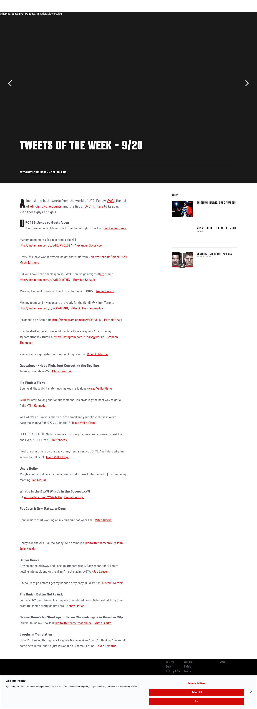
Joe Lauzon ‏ (101, 571)
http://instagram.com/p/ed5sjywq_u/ (79, 337)
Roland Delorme (97, 354)
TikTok (187, 666)
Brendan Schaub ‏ (84, 280)
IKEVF (26, 400)
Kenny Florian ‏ (76, 606)
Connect (182, 13)
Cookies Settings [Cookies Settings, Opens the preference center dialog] (197, 683)
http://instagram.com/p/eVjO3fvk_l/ (76, 320)
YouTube (188, 662)
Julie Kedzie (27, 549)
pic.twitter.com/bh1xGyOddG (104, 543)
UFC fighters (94, 207)
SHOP (229, 13)
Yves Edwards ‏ (107, 646)
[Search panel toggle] (239, 13)
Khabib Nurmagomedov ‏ (88, 308)
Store (169, 666)
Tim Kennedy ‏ (37, 406)
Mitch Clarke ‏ (103, 520)
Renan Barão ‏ (105, 291)
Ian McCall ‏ (39, 480)
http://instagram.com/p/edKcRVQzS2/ (46, 245)
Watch (196, 13)
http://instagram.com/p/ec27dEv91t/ (45, 308)
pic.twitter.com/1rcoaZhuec (73, 623)
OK (196, 701)
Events (15, 13)
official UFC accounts (46, 207)
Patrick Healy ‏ (113, 320)
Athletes (46, 13)
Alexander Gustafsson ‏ (89, 245)
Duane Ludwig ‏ (74, 497)
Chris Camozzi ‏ (62, 371)
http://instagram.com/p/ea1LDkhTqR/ (45, 280)
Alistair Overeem (113, 583)
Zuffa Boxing (213, 13)
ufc (102, 274)
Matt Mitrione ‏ (30, 263)
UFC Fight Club (173, 671)
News (60, 13)
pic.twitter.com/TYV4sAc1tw (43, 497)
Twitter (188, 671)
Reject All (196, 692)
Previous (11, 83)
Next (246, 83)
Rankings (30, 13)
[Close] (251, 692)
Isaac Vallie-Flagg (100, 388)
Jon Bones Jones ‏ (115, 228)
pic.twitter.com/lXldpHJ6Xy (109, 257)
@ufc (110, 201)
